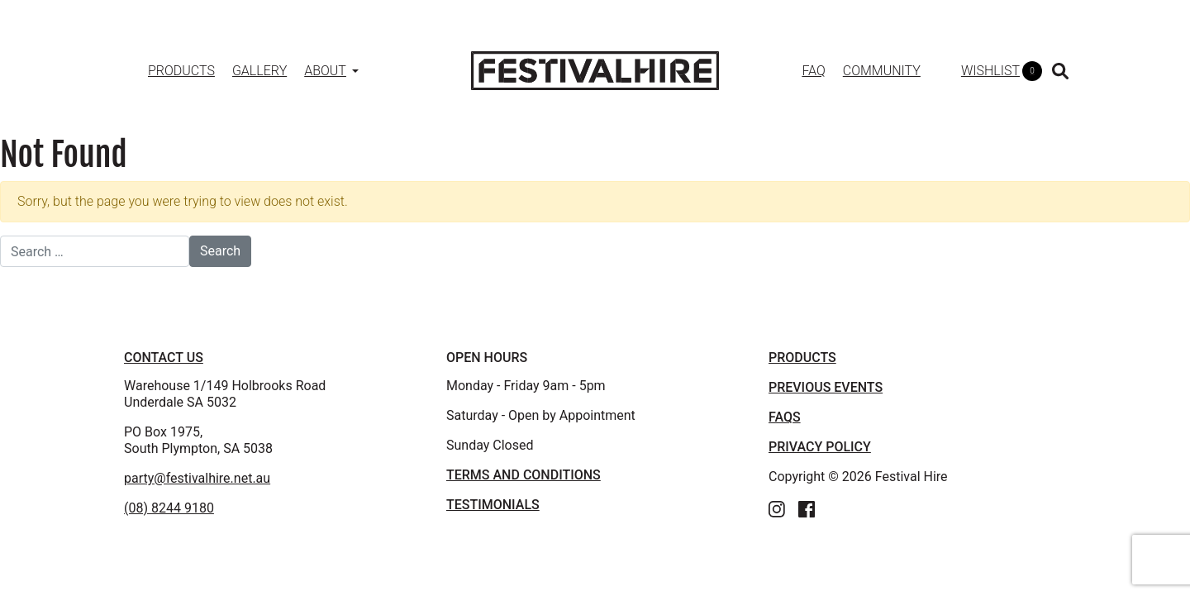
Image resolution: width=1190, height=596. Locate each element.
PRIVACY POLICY (820, 447)
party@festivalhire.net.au (197, 478)
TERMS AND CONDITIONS (523, 475)
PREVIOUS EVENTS (826, 387)
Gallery (259, 71)
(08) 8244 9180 (169, 508)
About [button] (325, 71)
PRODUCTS (802, 357)
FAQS (785, 417)
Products (181, 71)
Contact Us (163, 357)
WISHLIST (1001, 71)
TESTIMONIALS (493, 505)
